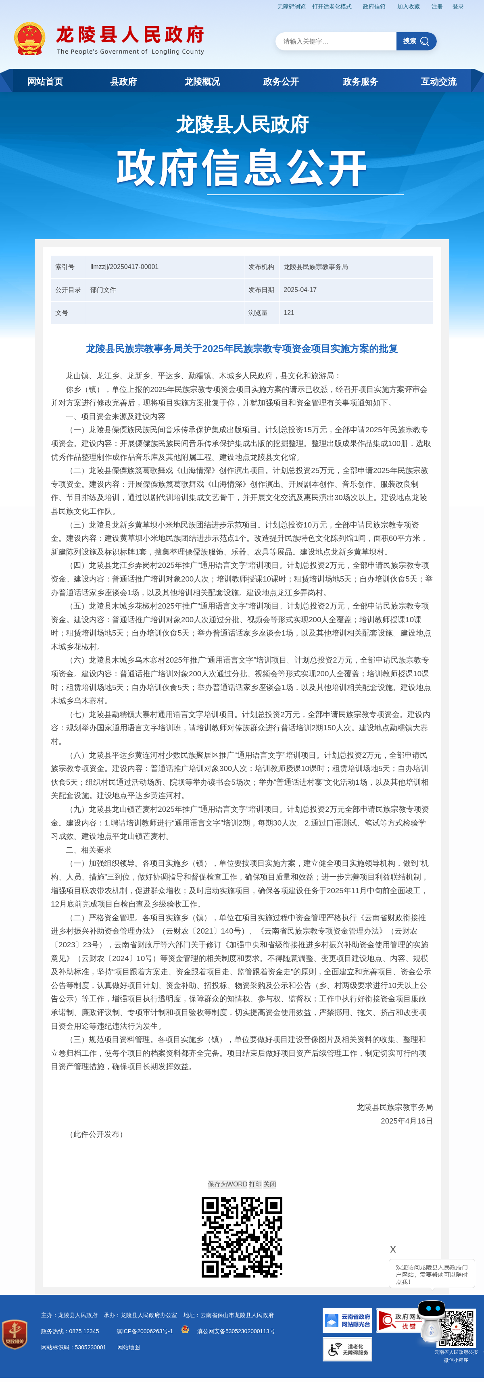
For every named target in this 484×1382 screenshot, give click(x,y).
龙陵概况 (202, 82)
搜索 (416, 41)
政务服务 (360, 82)
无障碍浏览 (291, 6)
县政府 (123, 82)
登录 (458, 6)
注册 (437, 6)
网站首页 (45, 82)
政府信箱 (374, 6)
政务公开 (281, 82)
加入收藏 (408, 6)
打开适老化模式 (332, 6)
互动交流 (439, 82)
